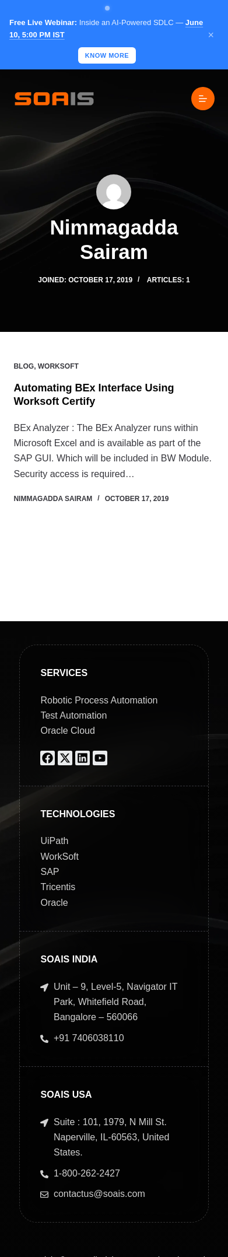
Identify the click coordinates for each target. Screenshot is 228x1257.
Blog (23, 366)
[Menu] (203, 98)
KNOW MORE (107, 55)
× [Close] (211, 35)
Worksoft (58, 366)
